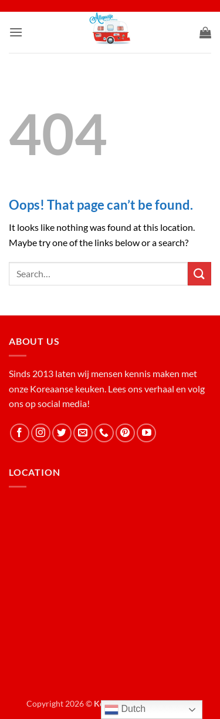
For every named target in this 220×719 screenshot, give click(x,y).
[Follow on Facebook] (19, 433)
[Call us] (104, 433)
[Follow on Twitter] (62, 433)
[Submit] (199, 273)
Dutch (124, 710)
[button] (16, 32)
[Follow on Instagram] (40, 433)
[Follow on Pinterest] (125, 433)
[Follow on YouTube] (146, 433)
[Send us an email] (83, 433)
